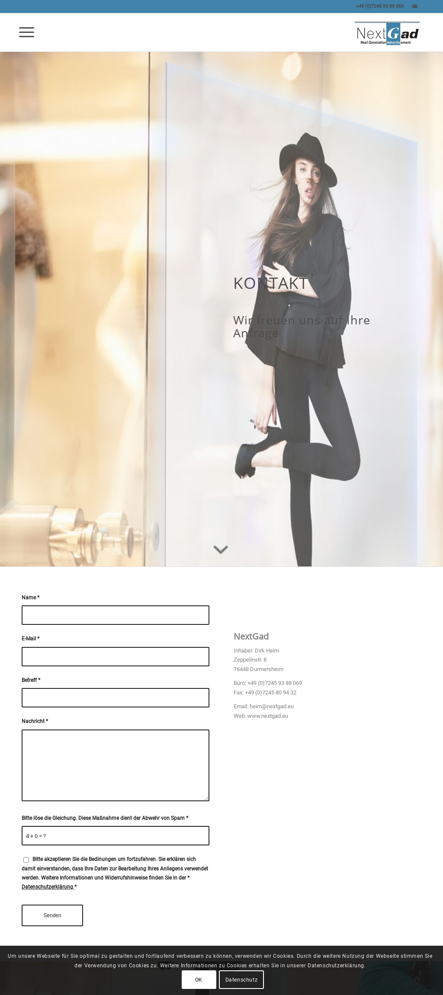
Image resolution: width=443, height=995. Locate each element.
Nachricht (35, 721)
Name (30, 598)
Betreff (31, 680)
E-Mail (30, 639)
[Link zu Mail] (414, 6)
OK (198, 980)
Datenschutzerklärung (48, 887)
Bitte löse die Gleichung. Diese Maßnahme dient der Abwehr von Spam (105, 818)
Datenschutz (241, 980)
